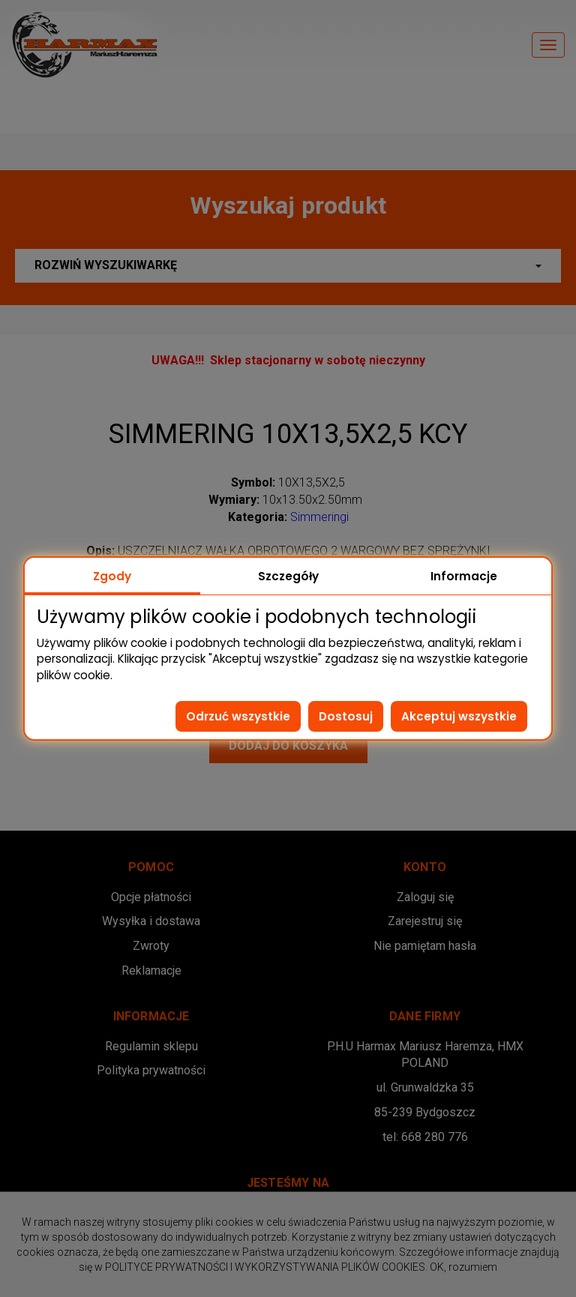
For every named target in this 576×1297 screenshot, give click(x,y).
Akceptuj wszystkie (459, 716)
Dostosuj (346, 716)
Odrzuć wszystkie (238, 716)
